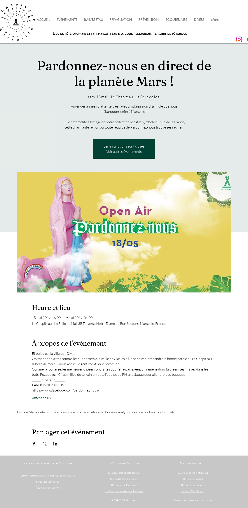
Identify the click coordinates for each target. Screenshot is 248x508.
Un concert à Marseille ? (124, 485)
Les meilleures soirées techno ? (124, 473)
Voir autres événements (124, 151)
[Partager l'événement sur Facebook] (34, 443)
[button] (148, 19)
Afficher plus (41, 398)
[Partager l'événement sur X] (45, 443)
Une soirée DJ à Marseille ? (124, 479)
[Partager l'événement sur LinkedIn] (55, 443)
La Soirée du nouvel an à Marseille (124, 491)
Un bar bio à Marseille (193, 485)
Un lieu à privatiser (193, 479)
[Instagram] (239, 39)
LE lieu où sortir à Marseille (193, 473)
